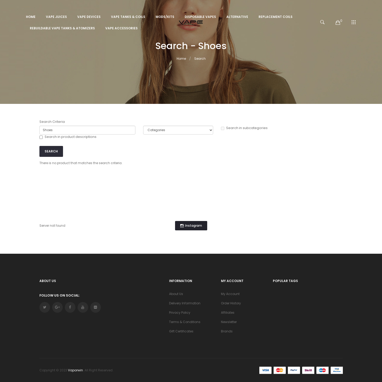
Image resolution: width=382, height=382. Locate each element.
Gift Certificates (181, 331)
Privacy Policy (179, 312)
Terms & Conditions (184, 322)
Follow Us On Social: (59, 295)
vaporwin (75, 370)
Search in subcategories (244, 128)
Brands (227, 331)
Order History (231, 303)
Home (181, 58)
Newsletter (229, 322)
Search (200, 58)
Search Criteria (52, 121)
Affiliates (227, 312)
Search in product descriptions (67, 137)
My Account (230, 294)
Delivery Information (184, 303)
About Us (176, 294)
